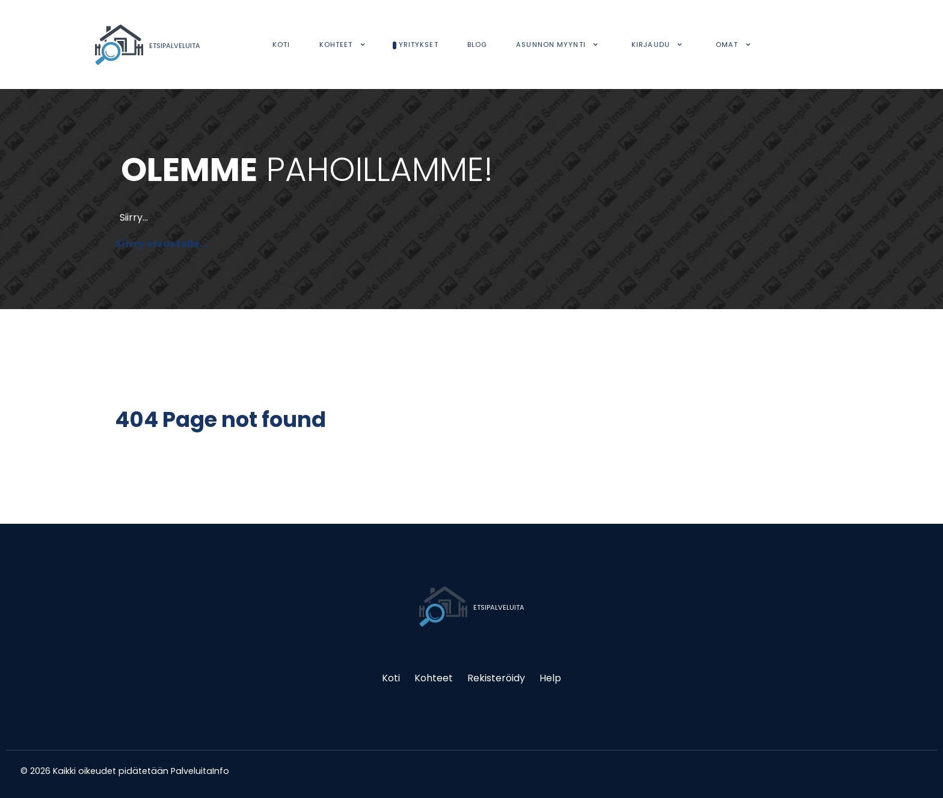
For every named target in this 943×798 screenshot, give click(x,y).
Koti (391, 678)
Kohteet (433, 678)
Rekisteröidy (496, 678)
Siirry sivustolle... (162, 244)
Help (550, 678)
